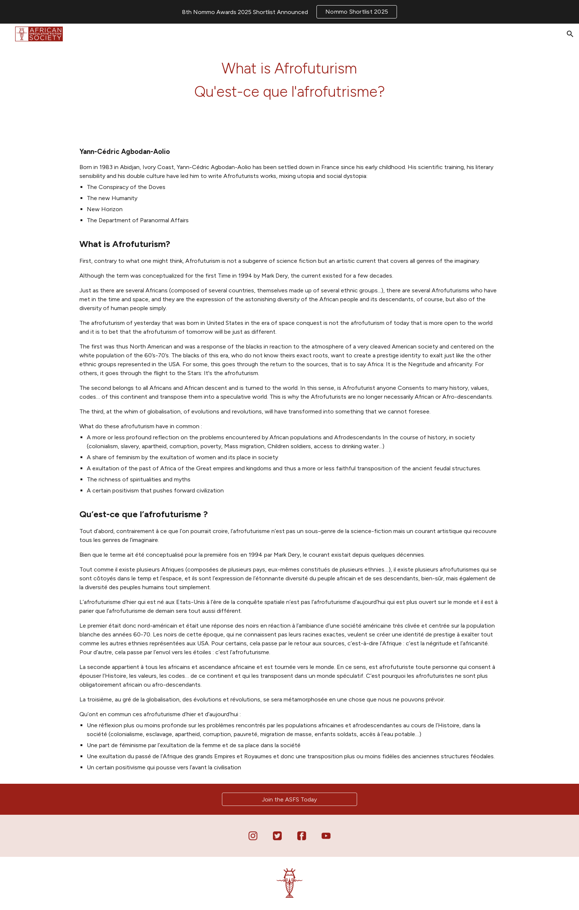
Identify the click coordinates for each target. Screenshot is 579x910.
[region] (289, 12)
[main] (289, 79)
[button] (570, 34)
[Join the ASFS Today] (289, 799)
